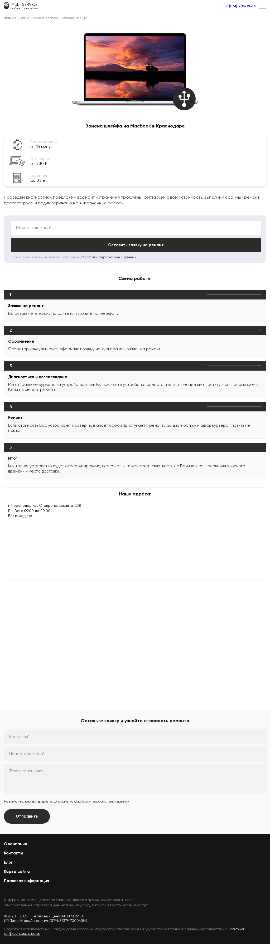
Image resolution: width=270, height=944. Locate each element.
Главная (10, 17)
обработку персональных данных (108, 257)
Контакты (13, 853)
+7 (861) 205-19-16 (240, 6)
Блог (8, 862)
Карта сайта (17, 871)
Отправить (27, 816)
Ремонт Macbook (46, 17)
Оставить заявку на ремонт (136, 245)
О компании (15, 844)
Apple (24, 17)
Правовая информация (26, 880)
